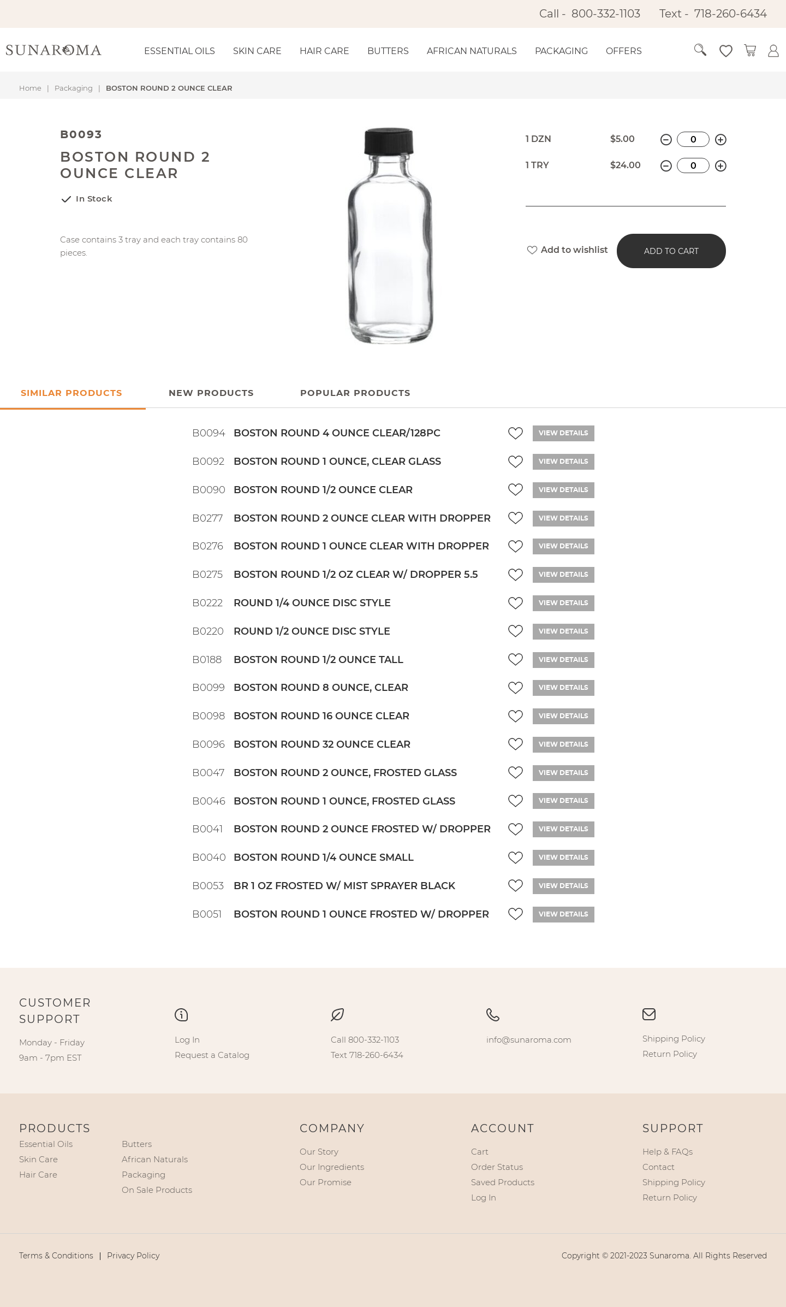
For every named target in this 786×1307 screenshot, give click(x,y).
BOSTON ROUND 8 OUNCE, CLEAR (321, 688)
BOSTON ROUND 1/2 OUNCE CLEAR (323, 490)
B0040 (209, 857)
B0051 (207, 914)
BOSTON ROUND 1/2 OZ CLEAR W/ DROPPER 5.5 (356, 575)
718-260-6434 (730, 13)
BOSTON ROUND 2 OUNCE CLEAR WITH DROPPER (362, 518)
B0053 (208, 886)
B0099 (208, 688)
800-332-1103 (605, 13)
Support (673, 1128)
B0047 (208, 773)
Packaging (74, 88)
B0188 (207, 660)
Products (55, 1128)
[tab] (211, 393)
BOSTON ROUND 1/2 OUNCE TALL (318, 660)
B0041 (207, 829)
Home (30, 88)
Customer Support (55, 1011)
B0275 (207, 575)
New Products (211, 393)
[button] (712, 50)
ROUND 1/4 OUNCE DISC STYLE (312, 603)
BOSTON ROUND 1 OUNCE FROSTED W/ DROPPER (361, 914)
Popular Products (355, 393)
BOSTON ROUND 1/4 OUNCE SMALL (324, 857)
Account (502, 1128)
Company (332, 1128)
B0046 (208, 801)
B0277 (207, 518)
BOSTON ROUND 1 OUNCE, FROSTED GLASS (344, 801)
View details (563, 433)
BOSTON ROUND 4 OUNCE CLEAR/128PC (337, 433)
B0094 (208, 433)
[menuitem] (179, 51)
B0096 (208, 744)
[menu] (402, 51)
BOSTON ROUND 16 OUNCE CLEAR (321, 716)
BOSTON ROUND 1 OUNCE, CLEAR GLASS (337, 462)
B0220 (208, 631)
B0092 (208, 462)
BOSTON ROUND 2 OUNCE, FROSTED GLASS (345, 773)
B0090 (208, 490)
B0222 (207, 603)
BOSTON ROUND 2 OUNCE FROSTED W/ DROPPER (362, 829)
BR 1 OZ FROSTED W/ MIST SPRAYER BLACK (344, 886)
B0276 (207, 546)
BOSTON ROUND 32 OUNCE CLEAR (322, 744)
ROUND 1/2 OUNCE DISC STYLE (312, 631)
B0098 (208, 716)
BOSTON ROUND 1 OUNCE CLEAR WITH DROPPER (361, 546)
